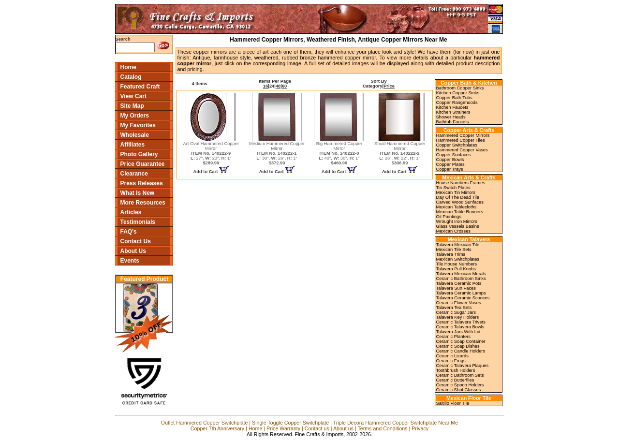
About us (343, 428)
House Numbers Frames (461, 182)
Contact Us (135, 241)
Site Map (132, 106)
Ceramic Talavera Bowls (460, 326)
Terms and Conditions (382, 428)
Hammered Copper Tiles (460, 140)
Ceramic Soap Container (461, 341)
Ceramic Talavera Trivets (461, 322)
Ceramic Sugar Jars (456, 312)
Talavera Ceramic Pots (459, 283)
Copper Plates (450, 164)
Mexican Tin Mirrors (455, 192)
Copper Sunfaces (453, 154)
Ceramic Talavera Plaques (462, 365)
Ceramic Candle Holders (461, 351)
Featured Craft (140, 86)
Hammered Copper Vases (462, 149)
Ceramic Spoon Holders (460, 384)
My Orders (134, 115)
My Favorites (138, 125)
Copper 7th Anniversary (217, 428)
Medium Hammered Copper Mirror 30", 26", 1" (277, 153)
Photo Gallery (139, 154)
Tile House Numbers (456, 264)
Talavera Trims (451, 254)
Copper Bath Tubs (454, 97)
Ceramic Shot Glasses (458, 389)
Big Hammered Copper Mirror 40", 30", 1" (339, 153)
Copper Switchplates (457, 145)
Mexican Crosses (453, 231)
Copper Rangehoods (457, 102)
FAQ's (128, 231)
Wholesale (134, 135)
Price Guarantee (142, 164)
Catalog (131, 77)
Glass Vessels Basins (457, 226)
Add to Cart (211, 171)
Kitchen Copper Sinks (458, 92)
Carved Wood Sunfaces (460, 202)
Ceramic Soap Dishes (458, 346)
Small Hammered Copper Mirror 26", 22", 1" (399, 153)
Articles (131, 212)
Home (128, 67)
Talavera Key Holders (457, 317)
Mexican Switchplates (458, 259)
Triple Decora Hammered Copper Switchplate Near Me (395, 423)
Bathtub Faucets (452, 121)
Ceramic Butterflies (455, 380)
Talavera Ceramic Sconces (463, 297)
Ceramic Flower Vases (458, 302)
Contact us (317, 428)
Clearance (134, 173)
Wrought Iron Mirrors (456, 221)
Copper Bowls (450, 159)
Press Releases (141, 183)
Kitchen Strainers (453, 112)
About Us (133, 251)
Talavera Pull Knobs (456, 268)
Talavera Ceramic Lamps (461, 293)
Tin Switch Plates (453, 187)
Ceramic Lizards (452, 355)
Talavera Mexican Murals (461, 273)
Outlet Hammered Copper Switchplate (204, 423)
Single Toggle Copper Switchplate (290, 423)
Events (129, 260)
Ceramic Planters (453, 336)
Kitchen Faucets (452, 107)
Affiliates (132, 144)
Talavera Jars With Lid (458, 331)
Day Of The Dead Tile (458, 197)
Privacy (420, 428)
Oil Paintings (448, 216)
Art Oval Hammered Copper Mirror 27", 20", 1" (211, 153)
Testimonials (137, 222)
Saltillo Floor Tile (452, 403)
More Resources (142, 202)
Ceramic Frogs (451, 360)
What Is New (137, 193)
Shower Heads (451, 117)
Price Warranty (283, 428)
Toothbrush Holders (455, 370)
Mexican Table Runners (459, 211)
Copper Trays (449, 169)
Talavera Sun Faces (456, 288)
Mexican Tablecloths (456, 207)
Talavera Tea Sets (454, 307)
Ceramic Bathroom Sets (460, 375)
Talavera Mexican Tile (458, 244)
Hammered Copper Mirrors (463, 135)
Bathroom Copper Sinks (460, 88)
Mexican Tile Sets (454, 249)
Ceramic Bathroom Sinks (461, 278)
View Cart (133, 96)
